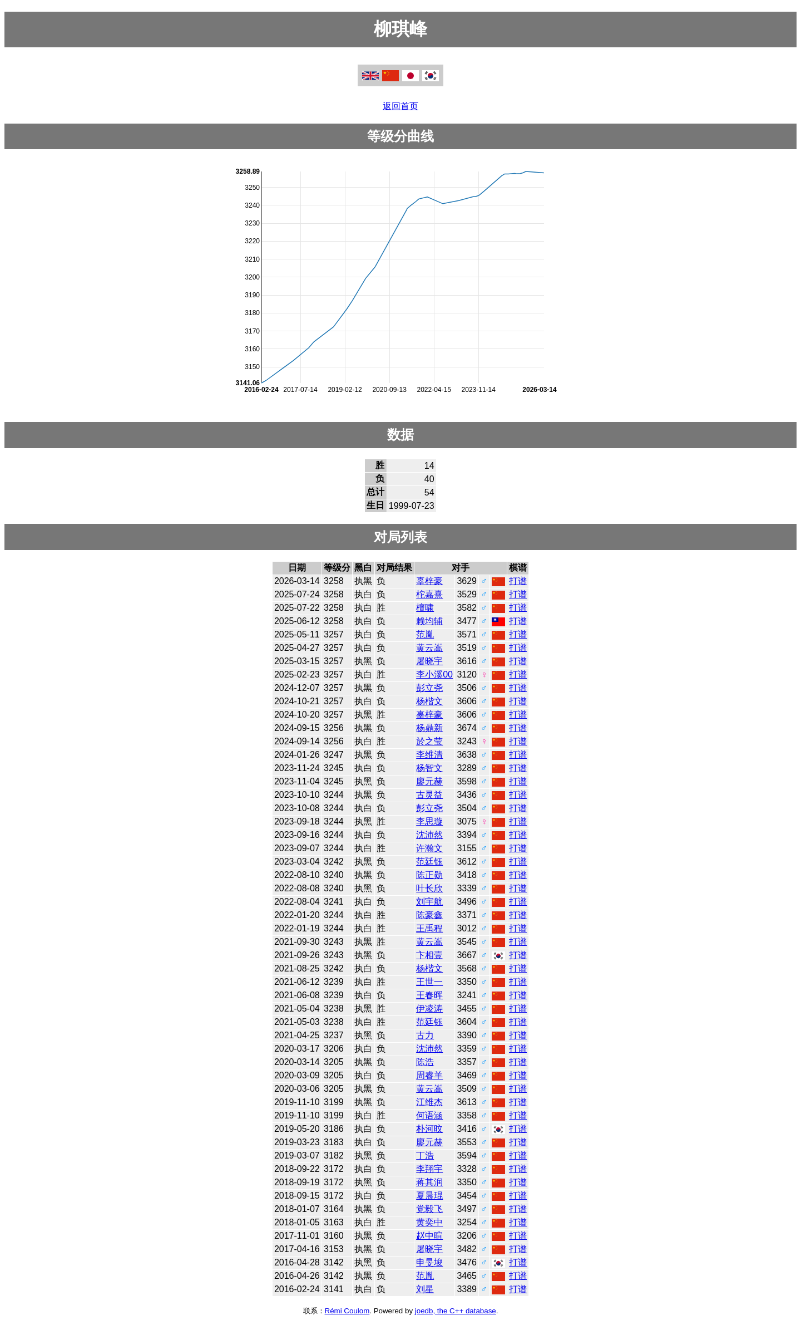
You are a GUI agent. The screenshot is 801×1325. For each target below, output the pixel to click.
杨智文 (429, 768)
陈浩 (425, 1062)
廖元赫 (429, 781)
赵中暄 (429, 1235)
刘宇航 (429, 901)
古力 (425, 1035)
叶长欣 (429, 888)
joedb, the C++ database (455, 1311)
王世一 (429, 982)
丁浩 (425, 1155)
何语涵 (429, 1115)
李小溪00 (434, 674)
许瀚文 (429, 848)
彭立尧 (429, 688)
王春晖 (429, 995)
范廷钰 (429, 861)
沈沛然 (429, 835)
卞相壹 (429, 955)
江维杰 (429, 1102)
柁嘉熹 (429, 594)
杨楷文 (429, 701)
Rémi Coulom (347, 1311)
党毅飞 (429, 1209)
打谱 (518, 581)
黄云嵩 (429, 647)
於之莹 (429, 741)
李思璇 (429, 821)
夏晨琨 (429, 1195)
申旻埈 (429, 1262)
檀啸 (425, 607)
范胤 (425, 634)
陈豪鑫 (429, 915)
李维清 (429, 754)
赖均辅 (429, 621)
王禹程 (429, 928)
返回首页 (400, 106)
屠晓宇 (429, 661)
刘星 (425, 1289)
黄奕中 (429, 1222)
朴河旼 (429, 1128)
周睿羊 (429, 1075)
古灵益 (429, 794)
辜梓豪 (429, 581)
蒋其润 (429, 1182)
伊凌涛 (429, 1008)
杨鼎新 (429, 728)
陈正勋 (429, 875)
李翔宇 (429, 1169)
